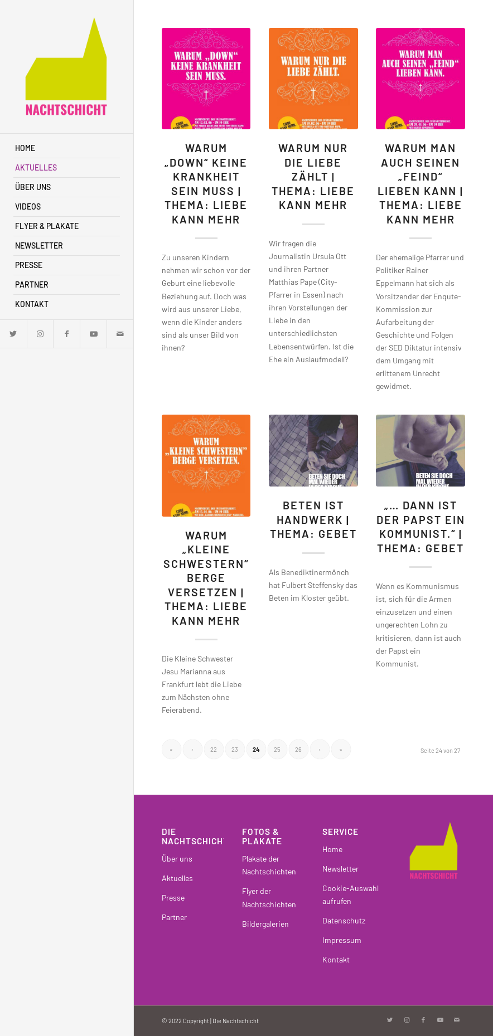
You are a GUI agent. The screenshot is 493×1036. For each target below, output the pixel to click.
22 (213, 749)
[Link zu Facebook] (66, 334)
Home (332, 849)
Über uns (177, 858)
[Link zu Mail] (120, 334)
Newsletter (340, 868)
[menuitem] (66, 148)
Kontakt (336, 959)
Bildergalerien (265, 923)
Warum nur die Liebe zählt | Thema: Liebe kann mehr (313, 176)
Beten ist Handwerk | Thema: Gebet (313, 519)
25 (277, 749)
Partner (174, 917)
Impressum (341, 940)
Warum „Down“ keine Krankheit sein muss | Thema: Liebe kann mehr (206, 183)
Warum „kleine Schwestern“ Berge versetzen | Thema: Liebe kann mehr (206, 577)
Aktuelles (177, 878)
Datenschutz (343, 920)
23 (234, 749)
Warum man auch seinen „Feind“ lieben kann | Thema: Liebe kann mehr (420, 183)
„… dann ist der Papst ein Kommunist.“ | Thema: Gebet (420, 526)
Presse (173, 897)
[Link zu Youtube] (93, 334)
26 (298, 749)
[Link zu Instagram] (40, 334)
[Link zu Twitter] (13, 334)
